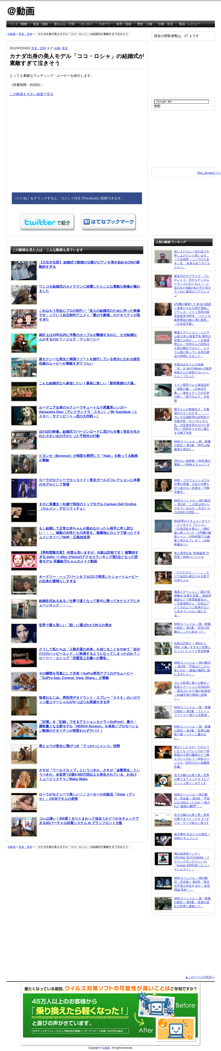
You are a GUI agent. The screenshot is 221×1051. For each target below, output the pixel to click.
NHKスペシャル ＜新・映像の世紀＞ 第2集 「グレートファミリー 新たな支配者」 (182, 712)
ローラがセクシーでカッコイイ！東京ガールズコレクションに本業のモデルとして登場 (75, 488)
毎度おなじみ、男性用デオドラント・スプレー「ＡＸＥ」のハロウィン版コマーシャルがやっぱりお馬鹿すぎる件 (75, 706)
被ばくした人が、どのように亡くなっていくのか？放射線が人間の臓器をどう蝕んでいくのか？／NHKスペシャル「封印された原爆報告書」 (182, 756)
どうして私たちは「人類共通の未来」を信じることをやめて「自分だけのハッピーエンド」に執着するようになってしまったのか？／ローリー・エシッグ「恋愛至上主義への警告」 (75, 657)
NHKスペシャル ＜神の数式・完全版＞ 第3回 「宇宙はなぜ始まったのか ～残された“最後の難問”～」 (182, 800)
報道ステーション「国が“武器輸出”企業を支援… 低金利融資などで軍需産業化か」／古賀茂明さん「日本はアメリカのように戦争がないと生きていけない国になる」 (182, 603)
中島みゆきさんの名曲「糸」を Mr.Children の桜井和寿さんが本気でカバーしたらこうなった (183, 370)
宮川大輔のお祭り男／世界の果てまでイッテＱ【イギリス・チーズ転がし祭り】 (181, 820)
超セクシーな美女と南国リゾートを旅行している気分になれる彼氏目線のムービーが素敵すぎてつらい (75, 367)
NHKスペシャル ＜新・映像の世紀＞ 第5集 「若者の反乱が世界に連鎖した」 (182, 903)
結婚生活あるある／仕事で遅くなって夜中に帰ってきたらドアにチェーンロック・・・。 (75, 609)
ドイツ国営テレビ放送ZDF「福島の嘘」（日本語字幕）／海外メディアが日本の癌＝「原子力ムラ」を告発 (181, 392)
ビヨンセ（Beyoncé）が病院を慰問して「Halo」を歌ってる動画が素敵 (74, 464)
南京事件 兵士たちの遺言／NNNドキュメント (182, 839)
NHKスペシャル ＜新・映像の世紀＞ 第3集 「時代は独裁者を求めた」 (182, 446)
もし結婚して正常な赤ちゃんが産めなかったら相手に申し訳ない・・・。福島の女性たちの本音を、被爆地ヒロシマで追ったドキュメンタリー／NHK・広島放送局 (75, 536)
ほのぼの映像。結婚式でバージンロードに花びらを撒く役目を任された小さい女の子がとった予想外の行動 (75, 440)
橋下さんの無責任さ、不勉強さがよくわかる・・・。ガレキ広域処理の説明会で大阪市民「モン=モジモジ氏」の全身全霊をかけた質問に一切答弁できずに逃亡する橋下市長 (181, 420)
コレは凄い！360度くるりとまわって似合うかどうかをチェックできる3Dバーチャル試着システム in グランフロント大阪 (75, 827)
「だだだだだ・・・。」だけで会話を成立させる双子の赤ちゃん (181, 578)
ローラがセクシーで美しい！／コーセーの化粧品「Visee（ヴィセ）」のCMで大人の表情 (73, 802)
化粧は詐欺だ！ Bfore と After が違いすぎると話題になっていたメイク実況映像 (182, 648)
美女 (65, 48)
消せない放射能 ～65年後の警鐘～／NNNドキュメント (182, 466)
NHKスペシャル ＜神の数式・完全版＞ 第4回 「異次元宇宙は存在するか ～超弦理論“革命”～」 (182, 883)
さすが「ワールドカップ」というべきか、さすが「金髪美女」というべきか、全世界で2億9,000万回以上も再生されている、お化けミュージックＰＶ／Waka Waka (75, 778)
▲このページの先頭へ (200, 977)
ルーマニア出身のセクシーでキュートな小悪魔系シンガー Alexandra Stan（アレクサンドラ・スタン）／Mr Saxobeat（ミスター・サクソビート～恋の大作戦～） (74, 415)
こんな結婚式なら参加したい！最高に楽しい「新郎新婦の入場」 (74, 391)
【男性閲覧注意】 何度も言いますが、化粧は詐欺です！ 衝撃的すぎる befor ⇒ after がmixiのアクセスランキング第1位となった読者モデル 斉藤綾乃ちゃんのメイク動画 (75, 561)
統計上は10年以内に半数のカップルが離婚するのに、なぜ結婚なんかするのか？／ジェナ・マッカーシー (74, 343)
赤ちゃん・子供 (64, 24)
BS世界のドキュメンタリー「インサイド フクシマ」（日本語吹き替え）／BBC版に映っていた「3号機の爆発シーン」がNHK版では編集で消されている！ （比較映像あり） (182, 532)
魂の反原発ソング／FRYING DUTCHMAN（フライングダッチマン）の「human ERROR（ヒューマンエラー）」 (182, 861)
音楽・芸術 (40, 24)
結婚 (57, 48)
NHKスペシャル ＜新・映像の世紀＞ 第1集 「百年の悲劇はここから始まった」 (182, 629)
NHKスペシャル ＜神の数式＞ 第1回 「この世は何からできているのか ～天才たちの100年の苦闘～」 (182, 506)
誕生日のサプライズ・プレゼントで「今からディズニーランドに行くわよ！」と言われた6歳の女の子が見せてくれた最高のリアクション (182, 285)
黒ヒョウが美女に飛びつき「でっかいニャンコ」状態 (65, 754)
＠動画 (11, 34)
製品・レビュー (189, 24)
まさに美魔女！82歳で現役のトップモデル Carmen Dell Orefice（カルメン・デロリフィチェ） (74, 512)
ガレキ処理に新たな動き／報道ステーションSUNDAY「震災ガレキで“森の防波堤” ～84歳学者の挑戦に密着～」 (183, 690)
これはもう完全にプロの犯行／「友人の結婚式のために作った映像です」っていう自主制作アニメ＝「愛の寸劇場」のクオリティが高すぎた (75, 319)
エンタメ (86, 24)
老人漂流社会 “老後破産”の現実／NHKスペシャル (181, 558)
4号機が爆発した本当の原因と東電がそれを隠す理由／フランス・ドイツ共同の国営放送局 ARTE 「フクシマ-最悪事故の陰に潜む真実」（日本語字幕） (182, 314)
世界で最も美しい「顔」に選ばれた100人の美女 (61, 633)
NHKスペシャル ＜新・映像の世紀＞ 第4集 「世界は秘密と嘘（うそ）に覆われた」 (182, 732)
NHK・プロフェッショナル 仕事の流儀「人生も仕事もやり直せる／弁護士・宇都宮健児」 (182, 486)
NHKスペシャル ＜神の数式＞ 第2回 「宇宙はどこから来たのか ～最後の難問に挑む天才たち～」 (182, 668)
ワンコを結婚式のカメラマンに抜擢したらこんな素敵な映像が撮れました (75, 295)
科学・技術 (124, 24)
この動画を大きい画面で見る (32, 94)
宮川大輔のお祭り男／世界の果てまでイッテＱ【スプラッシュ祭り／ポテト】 (181, 780)
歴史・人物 (144, 24)
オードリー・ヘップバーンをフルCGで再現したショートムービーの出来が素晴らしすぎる (74, 585)
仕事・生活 (165, 24)
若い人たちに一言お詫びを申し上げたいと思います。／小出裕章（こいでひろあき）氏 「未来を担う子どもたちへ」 (182, 259)
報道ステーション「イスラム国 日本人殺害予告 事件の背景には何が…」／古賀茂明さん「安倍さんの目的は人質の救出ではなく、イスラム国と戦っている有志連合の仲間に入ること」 (182, 343)
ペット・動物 (18, 24)
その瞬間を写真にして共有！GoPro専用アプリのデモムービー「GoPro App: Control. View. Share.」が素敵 (72, 681)
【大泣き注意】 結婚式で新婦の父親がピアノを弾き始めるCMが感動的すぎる (75, 270)
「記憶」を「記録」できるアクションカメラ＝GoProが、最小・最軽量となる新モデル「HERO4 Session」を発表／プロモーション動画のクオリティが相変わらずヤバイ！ (75, 730)
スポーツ (104, 24)
